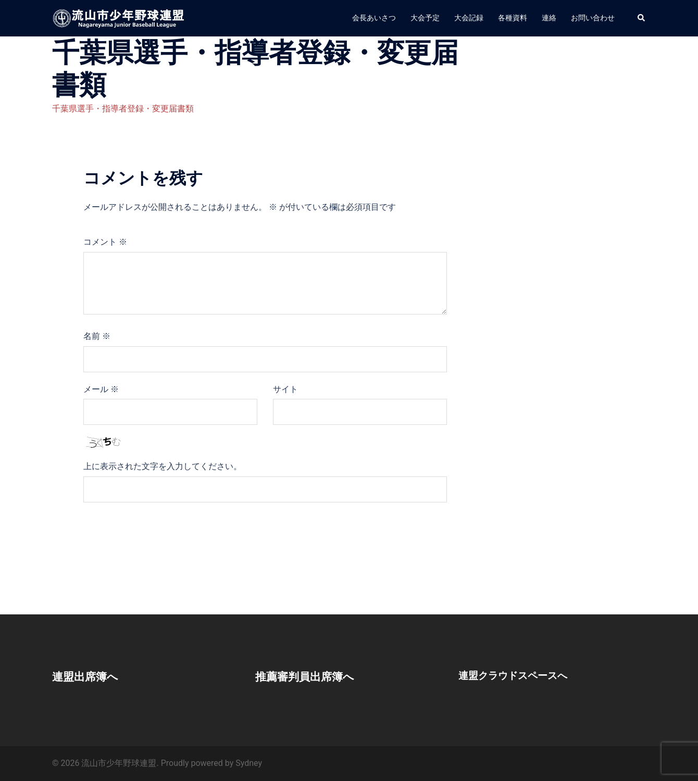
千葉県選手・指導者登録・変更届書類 (123, 109)
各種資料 (512, 18)
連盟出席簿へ (90, 676)
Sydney (248, 763)
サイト (285, 389)
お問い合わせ (593, 18)
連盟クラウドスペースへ (515, 675)
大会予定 (425, 18)
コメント (105, 242)
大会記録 (468, 18)
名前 (96, 336)
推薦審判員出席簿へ (311, 676)
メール (101, 389)
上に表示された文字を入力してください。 (162, 466)
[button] (642, 18)
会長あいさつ (374, 18)
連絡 (549, 18)
